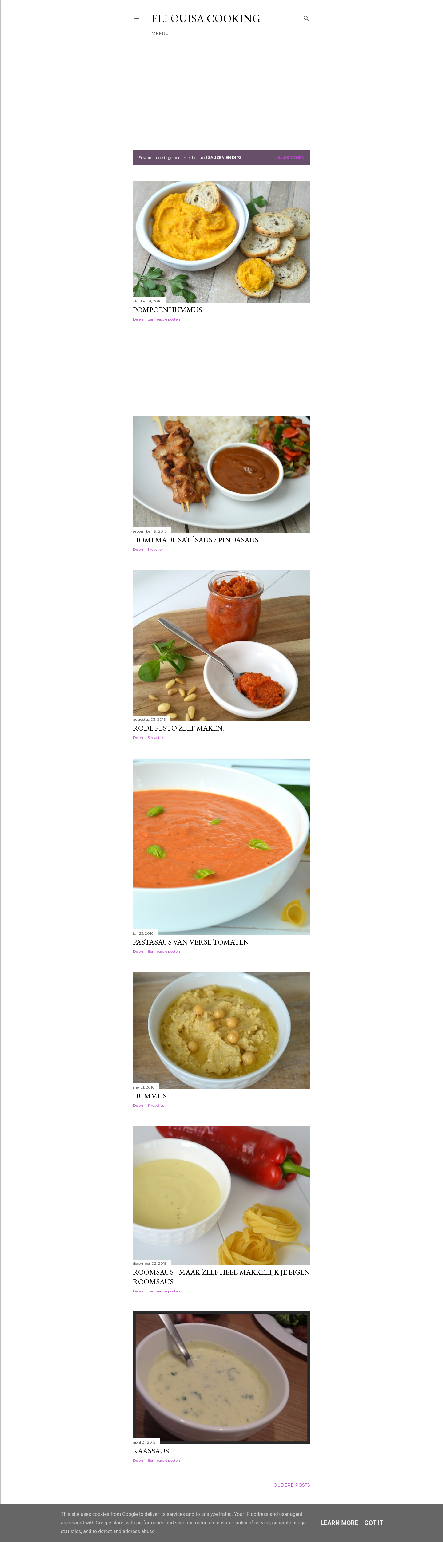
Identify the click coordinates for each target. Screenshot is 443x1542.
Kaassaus (151, 1451)
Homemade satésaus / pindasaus (195, 540)
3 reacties (156, 737)
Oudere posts (291, 1485)
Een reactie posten (164, 319)
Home (158, 33)
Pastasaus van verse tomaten (191, 942)
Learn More (339, 1523)
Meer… (221, 33)
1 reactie (155, 549)
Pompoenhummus (167, 309)
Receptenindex (189, 33)
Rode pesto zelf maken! (179, 728)
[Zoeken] (306, 17)
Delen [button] (138, 319)
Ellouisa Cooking (206, 18)
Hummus (149, 1096)
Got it (374, 1523)
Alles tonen (290, 157)
